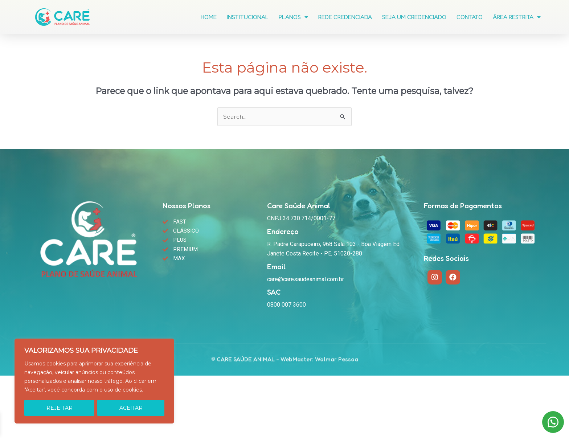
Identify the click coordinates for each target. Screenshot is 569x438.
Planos (293, 15)
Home (209, 16)
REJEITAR (59, 408)
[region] (94, 381)
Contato (470, 16)
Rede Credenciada (345, 16)
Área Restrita (517, 15)
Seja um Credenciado (414, 16)
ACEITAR (131, 408)
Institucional (248, 16)
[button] (551, 420)
